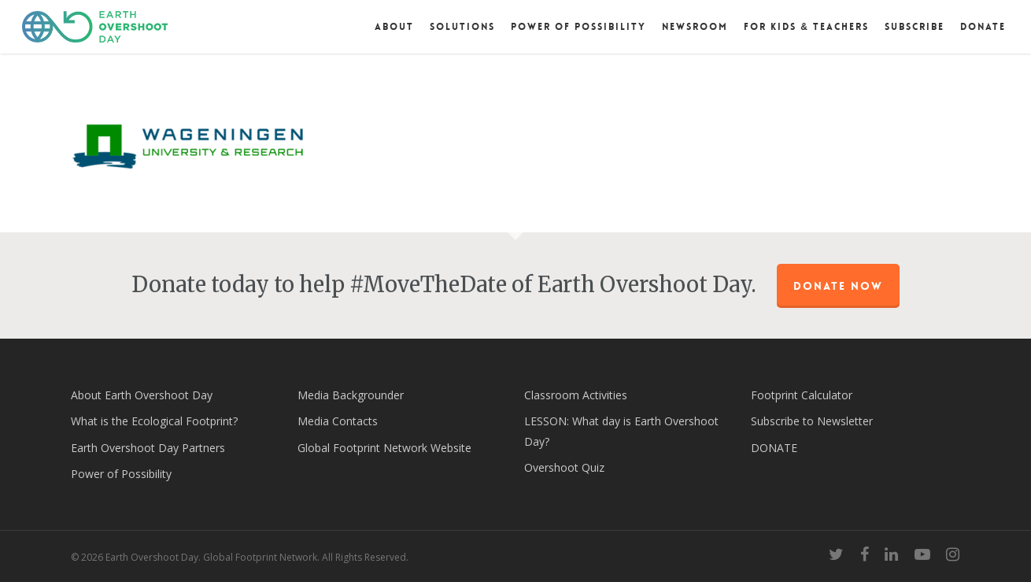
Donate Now (838, 286)
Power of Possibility (121, 473)
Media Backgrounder (350, 394)
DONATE (774, 447)
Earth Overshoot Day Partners (148, 447)
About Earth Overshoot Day (141, 394)
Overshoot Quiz (564, 467)
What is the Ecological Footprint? (154, 420)
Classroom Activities (575, 394)
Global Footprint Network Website (384, 447)
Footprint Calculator (801, 394)
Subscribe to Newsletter (812, 420)
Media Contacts (337, 420)
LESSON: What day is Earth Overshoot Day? (621, 430)
